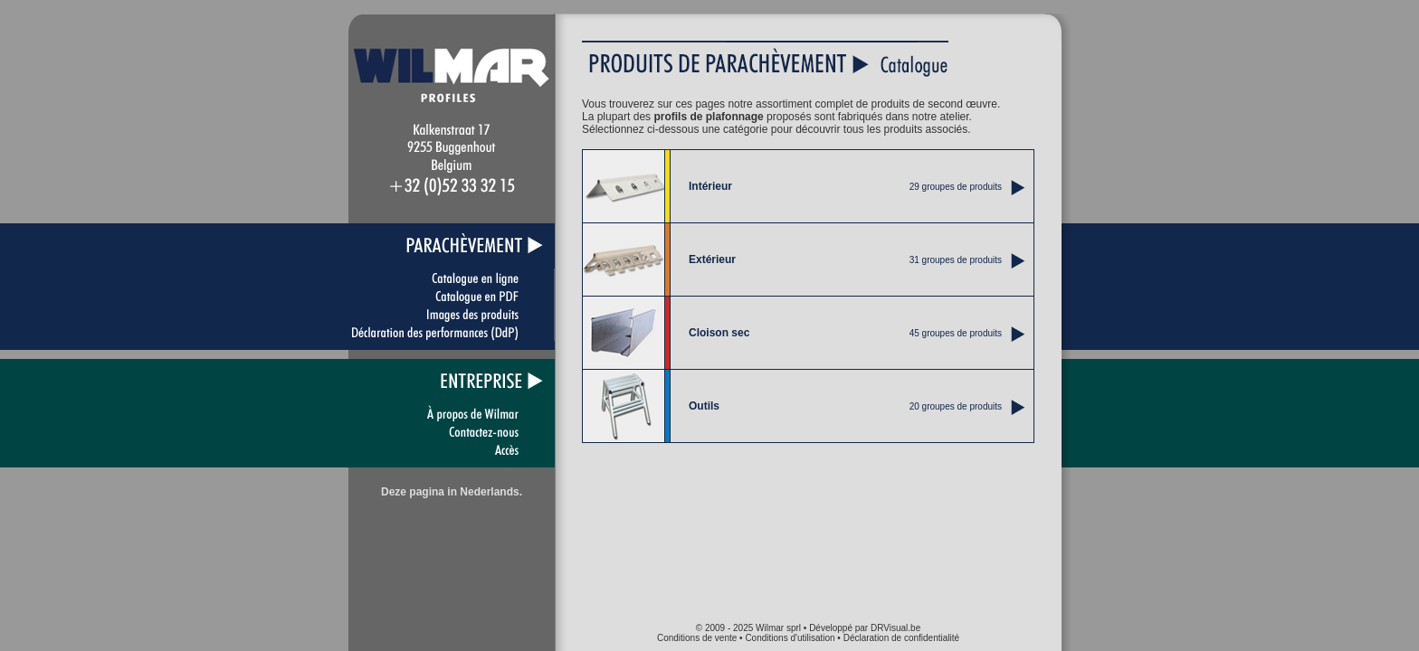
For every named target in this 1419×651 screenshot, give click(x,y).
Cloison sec (719, 332)
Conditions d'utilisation (789, 638)
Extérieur (712, 259)
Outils (704, 406)
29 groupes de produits (955, 187)
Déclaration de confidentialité (901, 638)
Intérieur (710, 186)
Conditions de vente (697, 638)
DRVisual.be (895, 628)
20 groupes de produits (955, 406)
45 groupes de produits (955, 333)
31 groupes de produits (955, 260)
